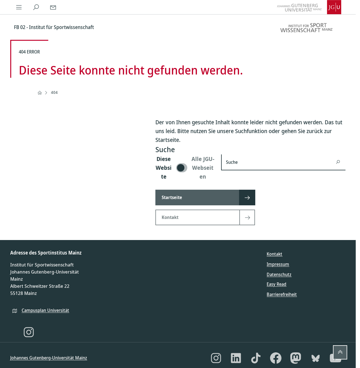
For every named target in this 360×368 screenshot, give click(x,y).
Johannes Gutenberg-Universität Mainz (48, 358)
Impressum (278, 264)
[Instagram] (28, 332)
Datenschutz (279, 274)
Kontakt (274, 254)
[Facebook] (275, 358)
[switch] (184, 167)
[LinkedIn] (236, 358)
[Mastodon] (295, 358)
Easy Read (276, 284)
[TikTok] (256, 358)
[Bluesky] (315, 358)
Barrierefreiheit (282, 294)
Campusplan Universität (45, 310)
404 (54, 92)
